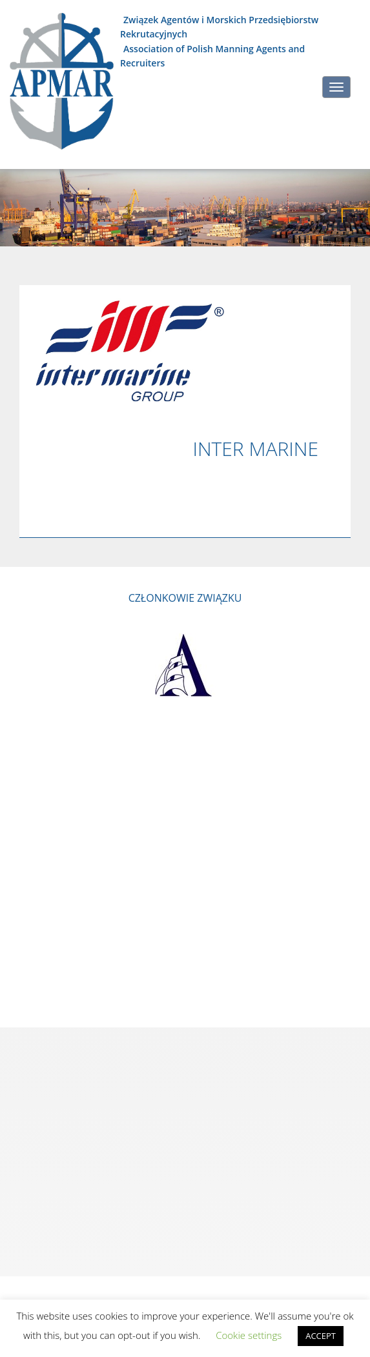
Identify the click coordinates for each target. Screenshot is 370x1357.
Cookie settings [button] (249, 1335)
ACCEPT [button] (320, 1336)
